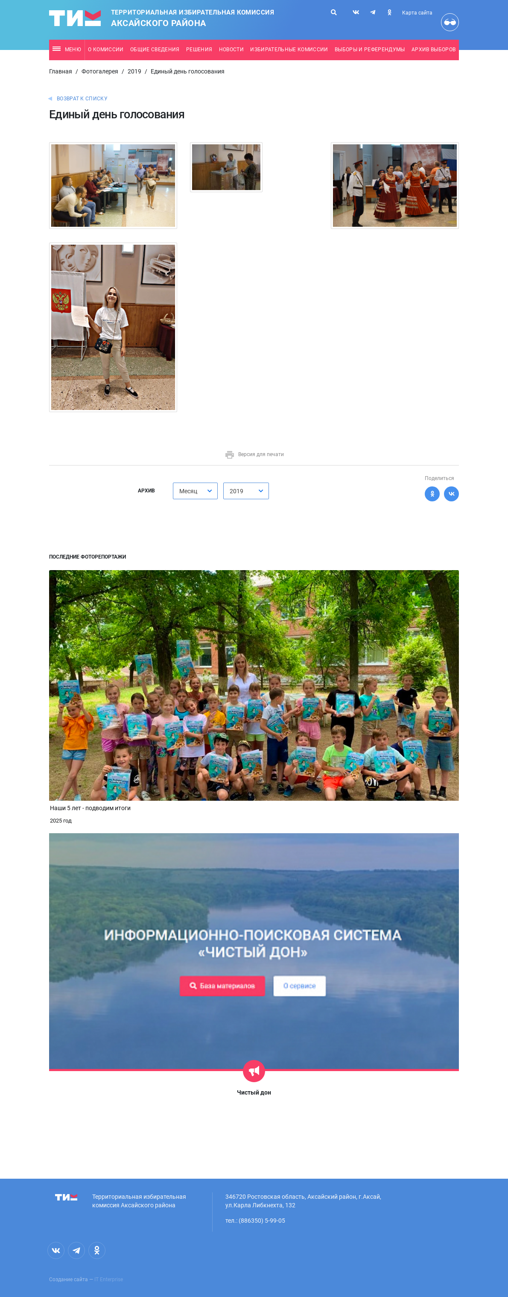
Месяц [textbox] (188, 491)
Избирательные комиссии (289, 50)
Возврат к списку (82, 99)
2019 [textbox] (236, 491)
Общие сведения (155, 50)
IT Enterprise (108, 1279)
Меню (67, 50)
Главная (60, 71)
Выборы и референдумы (370, 50)
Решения (199, 50)
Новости (231, 50)
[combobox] (195, 491)
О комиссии (105, 50)
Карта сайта (417, 13)
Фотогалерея (100, 71)
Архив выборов (433, 50)
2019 (134, 71)
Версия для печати (254, 454)
